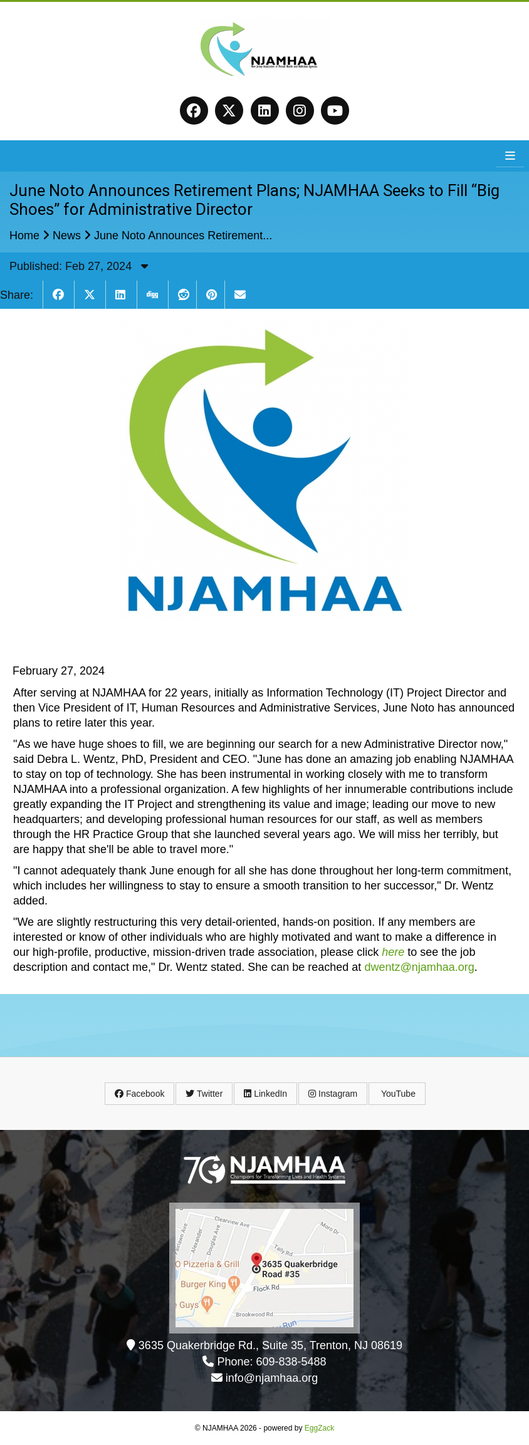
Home (24, 235)
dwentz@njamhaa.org (419, 967)
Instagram (332, 1094)
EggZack (319, 1428)
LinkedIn (265, 1094)
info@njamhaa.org (272, 1378)
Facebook (139, 1094)
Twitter (204, 1094)
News (67, 235)
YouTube (397, 1094)
